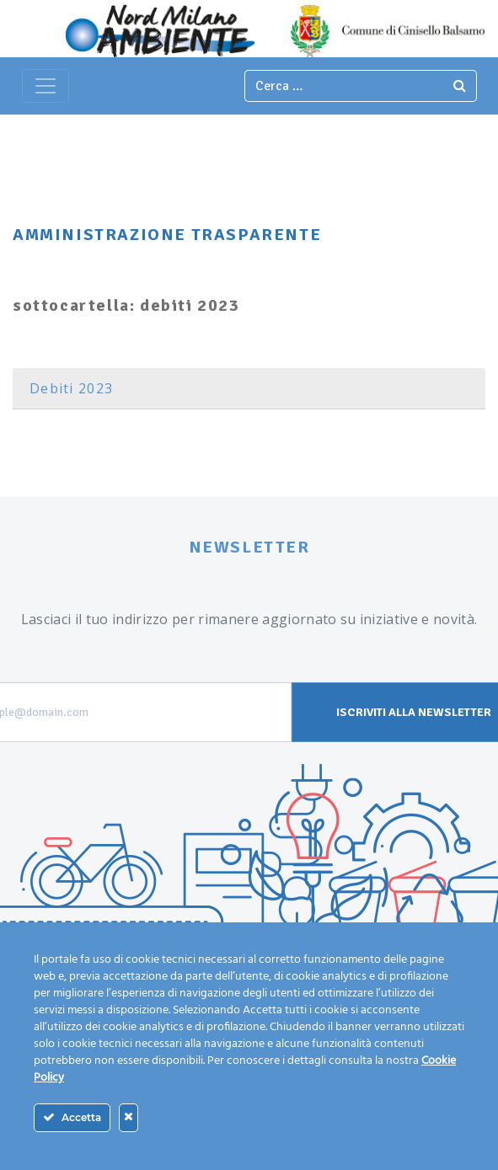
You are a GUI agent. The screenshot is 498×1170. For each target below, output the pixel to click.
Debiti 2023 (71, 388)
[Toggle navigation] (45, 86)
